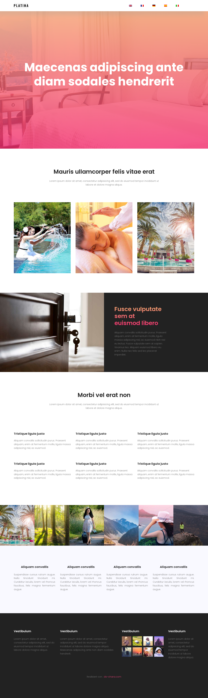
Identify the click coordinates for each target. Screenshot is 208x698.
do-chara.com (112, 676)
